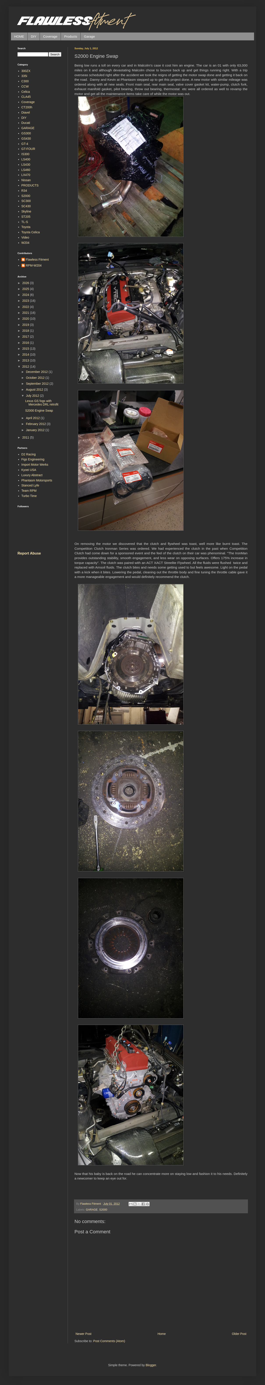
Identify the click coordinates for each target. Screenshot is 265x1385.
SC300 (26, 201)
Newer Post (83, 1334)
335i (24, 76)
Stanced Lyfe (30, 485)
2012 (26, 366)
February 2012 (36, 424)
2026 (26, 283)
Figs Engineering (32, 459)
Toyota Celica (30, 232)
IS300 (25, 154)
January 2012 (35, 430)
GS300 (26, 133)
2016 (26, 342)
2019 (26, 325)
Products (70, 36)
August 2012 (35, 389)
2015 (26, 348)
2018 (26, 330)
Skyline (26, 211)
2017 (26, 336)
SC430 (26, 206)
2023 (26, 300)
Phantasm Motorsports (36, 480)
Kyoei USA (28, 470)
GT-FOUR (28, 149)
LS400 (25, 159)
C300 (25, 81)
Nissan (26, 180)
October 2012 (35, 377)
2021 (26, 312)
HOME (19, 36)
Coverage (50, 36)
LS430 (25, 164)
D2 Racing (28, 454)
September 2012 (37, 383)
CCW (25, 86)
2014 (26, 354)
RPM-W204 (34, 265)
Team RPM (29, 490)
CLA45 (26, 96)
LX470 (25, 175)
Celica (25, 91)
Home (161, 1334)
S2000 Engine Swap (39, 410)
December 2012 (37, 372)
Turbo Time (29, 496)
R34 (24, 190)
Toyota (25, 227)
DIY (33, 36)
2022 (26, 307)
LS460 (25, 170)
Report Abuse (29, 553)
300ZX (25, 71)
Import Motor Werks (34, 464)
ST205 (25, 216)
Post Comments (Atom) (109, 1341)
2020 (26, 318)
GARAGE (92, 1209)
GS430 (26, 138)
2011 (26, 437)
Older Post (239, 1334)
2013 (26, 360)
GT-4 (24, 144)
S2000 (103, 1209)
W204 (25, 242)
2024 (26, 295)
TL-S (24, 222)
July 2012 (33, 395)
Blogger (151, 1365)
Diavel (25, 112)
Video (25, 237)
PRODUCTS (30, 185)
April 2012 (33, 418)
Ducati (25, 123)
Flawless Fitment (37, 259)
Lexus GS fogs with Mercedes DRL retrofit (41, 402)
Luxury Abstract (32, 475)
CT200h (26, 107)
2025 (26, 289)
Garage (89, 36)
